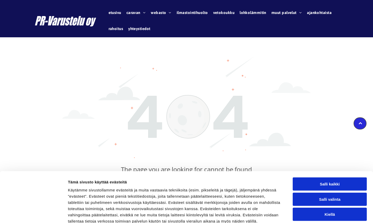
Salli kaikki (330, 155)
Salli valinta (330, 170)
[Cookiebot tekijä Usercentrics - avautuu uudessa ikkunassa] (33, 213)
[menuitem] (115, 13)
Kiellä (330, 185)
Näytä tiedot (277, 213)
